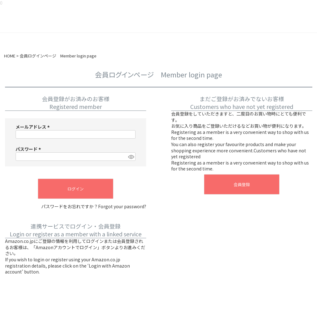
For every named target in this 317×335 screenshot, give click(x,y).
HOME (9, 56)
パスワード (29, 149)
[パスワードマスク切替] (130, 157)
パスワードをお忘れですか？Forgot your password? (93, 206)
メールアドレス (34, 127)
